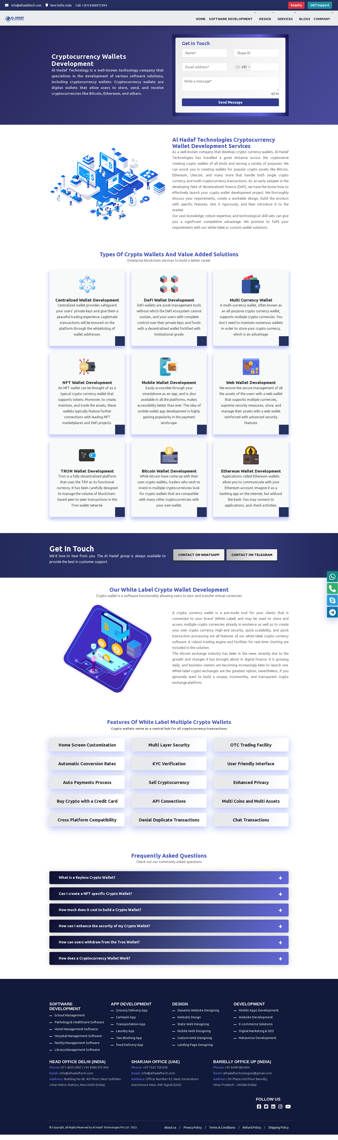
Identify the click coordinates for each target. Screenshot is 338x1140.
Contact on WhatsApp (198, 555)
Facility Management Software (77, 1048)
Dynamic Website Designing (198, 1016)
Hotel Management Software (76, 1034)
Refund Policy (252, 1133)
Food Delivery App (129, 1050)
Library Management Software (77, 1055)
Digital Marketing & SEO (256, 1036)
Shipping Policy (278, 1133)
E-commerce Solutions (256, 1029)
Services (286, 19)
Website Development (256, 1023)
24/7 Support (319, 5)
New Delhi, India (58, 5)
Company (323, 19)
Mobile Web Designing (194, 1036)
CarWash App (126, 1023)
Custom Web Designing (194, 1043)
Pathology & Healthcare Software (79, 1028)
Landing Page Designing (195, 1050)
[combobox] (242, 67)
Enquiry (296, 5)
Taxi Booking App (129, 1043)
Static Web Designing (193, 1029)
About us (170, 1133)
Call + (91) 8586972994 (91, 5)
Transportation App (130, 1029)
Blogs (304, 19)
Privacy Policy (193, 1133)
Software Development (232, 19)
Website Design (189, 1023)
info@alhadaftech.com (23, 5)
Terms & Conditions (222, 1133)
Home (200, 19)
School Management (70, 1021)
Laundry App (125, 1036)
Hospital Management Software (78, 1041)
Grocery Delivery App (131, 1016)
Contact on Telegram (252, 555)
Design (266, 19)
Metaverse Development (257, 1043)
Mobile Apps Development (259, 1016)
